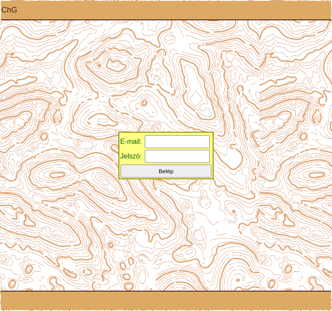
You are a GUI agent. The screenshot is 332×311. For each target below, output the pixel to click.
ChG (9, 10)
